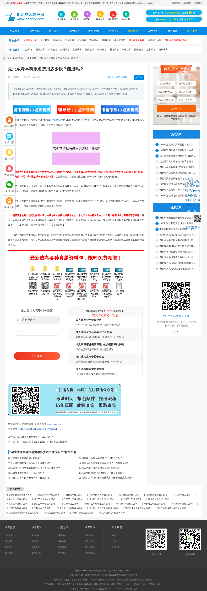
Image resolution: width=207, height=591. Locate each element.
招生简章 (54, 30)
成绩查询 (133, 30)
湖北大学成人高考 (74, 495)
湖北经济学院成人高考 (156, 495)
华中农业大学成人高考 (16, 499)
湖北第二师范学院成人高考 (101, 499)
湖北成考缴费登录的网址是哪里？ (25, 458)
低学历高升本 (192, 205)
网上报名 (192, 30)
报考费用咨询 (192, 195)
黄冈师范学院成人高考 (126, 504)
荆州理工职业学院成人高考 (97, 504)
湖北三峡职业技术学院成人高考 (171, 508)
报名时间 (113, 30)
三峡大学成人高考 (42, 508)
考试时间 (35, 535)
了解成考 (9, 535)
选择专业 (9, 553)
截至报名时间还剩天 (174, 12)
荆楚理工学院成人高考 (154, 504)
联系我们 (115, 541)
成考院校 (74, 30)
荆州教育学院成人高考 (181, 504)
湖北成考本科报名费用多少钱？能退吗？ (99, 468)
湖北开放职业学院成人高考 (112, 513)
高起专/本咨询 (192, 186)
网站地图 (115, 547)
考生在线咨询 (192, 175)
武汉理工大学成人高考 (71, 499)
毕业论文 (89, 541)
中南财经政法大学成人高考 (19, 495)
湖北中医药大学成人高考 (100, 495)
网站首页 (15, 30)
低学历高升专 (192, 200)
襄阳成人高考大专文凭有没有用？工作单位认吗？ (104, 463)
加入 (139, 77)
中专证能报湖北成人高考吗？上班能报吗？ (29, 463)
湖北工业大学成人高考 (44, 499)
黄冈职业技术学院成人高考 (137, 508)
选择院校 (9, 547)
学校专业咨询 (192, 191)
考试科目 (35, 541)
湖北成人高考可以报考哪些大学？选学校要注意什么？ (106, 477)
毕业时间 (89, 535)
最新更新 (176, 3)
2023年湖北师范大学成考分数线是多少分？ (100, 458)
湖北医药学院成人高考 (16, 504)
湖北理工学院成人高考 (16, 508)
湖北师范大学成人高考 (158, 499)
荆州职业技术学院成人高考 (69, 508)
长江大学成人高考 (69, 504)
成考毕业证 (90, 547)
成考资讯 (34, 30)
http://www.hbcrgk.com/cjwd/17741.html (38, 429)
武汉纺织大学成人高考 (129, 495)
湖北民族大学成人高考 (54, 513)
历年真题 (172, 30)
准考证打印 (36, 553)
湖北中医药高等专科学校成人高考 (22, 513)
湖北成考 (57, 120)
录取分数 (62, 541)
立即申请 (176, 108)
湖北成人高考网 (15, 58)
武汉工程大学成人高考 (44, 504)
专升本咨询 (192, 181)
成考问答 (153, 30)
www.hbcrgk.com (55, 424)
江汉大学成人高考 (182, 495)
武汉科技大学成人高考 (48, 495)
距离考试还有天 (173, 19)
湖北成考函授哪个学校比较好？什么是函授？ (102, 473)
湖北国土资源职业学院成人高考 (103, 508)
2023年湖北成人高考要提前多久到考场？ (178, 144)
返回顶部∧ (192, 227)
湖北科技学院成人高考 (82, 513)
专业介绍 (93, 30)
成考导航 (187, 3)
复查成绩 (62, 547)
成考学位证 (90, 553)
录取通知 (62, 553)
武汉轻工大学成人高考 (131, 499)
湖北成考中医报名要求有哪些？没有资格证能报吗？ (43, 442)
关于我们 (115, 535)
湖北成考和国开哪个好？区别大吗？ (35, 436)
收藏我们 (198, 3)
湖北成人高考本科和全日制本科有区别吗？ (29, 477)
